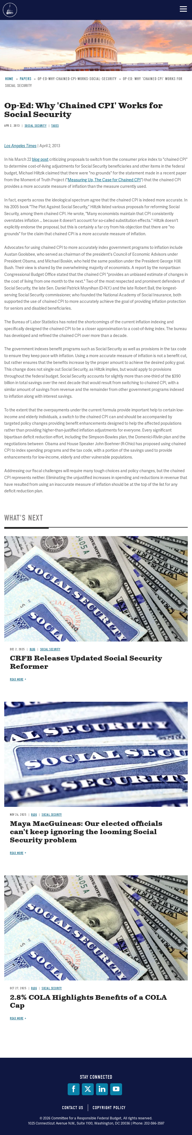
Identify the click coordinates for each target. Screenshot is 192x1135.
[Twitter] (88, 1089)
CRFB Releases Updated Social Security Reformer (86, 662)
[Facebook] (74, 1089)
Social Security (50, 649)
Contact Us (72, 1107)
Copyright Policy (109, 1107)
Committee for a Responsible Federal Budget (10, 10)
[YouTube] (116, 1089)
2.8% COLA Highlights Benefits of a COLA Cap (88, 1002)
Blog (32, 649)
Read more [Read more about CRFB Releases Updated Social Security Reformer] (17, 679)
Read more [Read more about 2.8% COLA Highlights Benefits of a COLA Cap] (17, 1018)
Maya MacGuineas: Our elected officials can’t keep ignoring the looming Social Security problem (86, 832)
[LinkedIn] (102, 1089)
